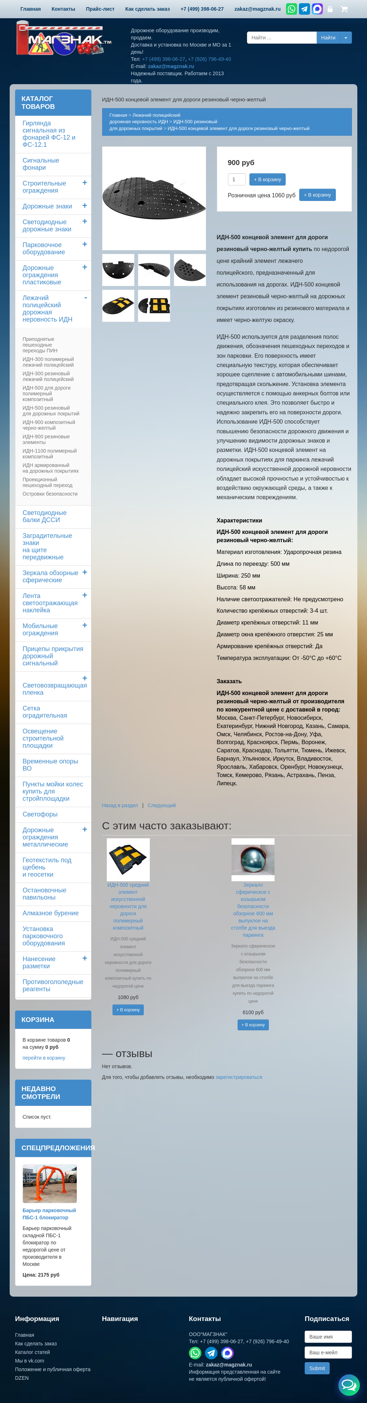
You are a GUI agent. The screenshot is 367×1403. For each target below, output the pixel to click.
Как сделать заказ (36, 1343)
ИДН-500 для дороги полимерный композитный (47, 393)
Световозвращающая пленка (55, 689)
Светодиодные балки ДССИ (45, 516)
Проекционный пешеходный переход (47, 482)
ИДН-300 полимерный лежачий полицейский (48, 362)
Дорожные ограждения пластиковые (42, 275)
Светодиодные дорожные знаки (47, 225)
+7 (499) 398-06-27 (163, 59)
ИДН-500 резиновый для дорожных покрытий (51, 410)
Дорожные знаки (47, 206)
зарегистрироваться (238, 1077)
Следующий (162, 805)
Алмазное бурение (51, 913)
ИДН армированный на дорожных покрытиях (51, 468)
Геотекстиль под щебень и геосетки (47, 867)
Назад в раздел (120, 805)
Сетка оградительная (45, 712)
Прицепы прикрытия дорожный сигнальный (53, 656)
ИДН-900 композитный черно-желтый (49, 425)
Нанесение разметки (39, 962)
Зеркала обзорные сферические (50, 576)
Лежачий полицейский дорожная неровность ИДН (47, 308)
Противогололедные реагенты (53, 985)
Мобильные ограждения (40, 629)
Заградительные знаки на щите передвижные (47, 546)
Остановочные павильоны (44, 894)
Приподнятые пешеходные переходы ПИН (40, 344)
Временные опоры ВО (50, 765)
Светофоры (40, 814)
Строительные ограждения (44, 187)
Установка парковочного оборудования (44, 936)
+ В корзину (267, 179)
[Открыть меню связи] (349, 1385)
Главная (118, 115)
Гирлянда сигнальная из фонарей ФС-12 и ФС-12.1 (49, 134)
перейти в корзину (44, 1058)
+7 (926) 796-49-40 (209, 59)
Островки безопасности (50, 494)
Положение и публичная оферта (53, 1369)
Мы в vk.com (29, 1361)
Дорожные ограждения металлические (45, 837)
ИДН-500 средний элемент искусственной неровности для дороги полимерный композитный (128, 906)
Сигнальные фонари (41, 164)
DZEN (22, 1378)
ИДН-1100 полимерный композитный (50, 453)
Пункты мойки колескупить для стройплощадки (53, 791)
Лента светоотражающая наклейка (50, 603)
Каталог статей (32, 1352)
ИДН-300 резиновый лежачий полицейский (48, 376)
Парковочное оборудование (44, 248)
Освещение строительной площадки (43, 738)
